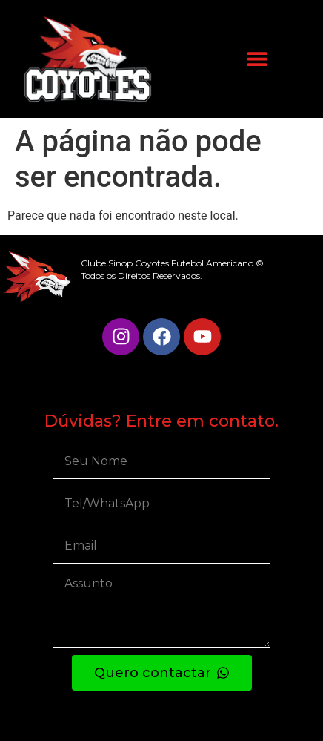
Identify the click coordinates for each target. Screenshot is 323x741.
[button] (256, 59)
